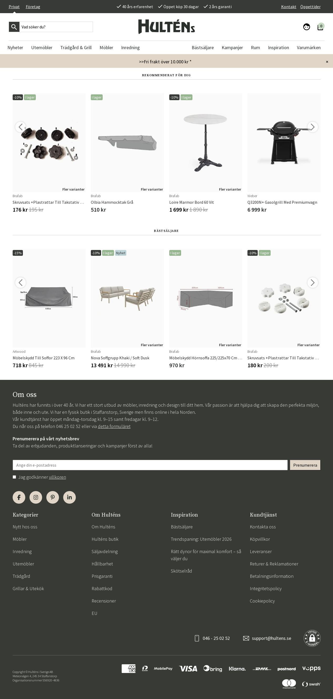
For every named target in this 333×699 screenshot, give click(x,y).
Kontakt (288, 6)
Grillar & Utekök (28, 588)
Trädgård (21, 576)
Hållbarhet (102, 564)
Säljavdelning (105, 551)
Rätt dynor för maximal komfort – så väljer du (206, 555)
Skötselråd (181, 571)
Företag (33, 6)
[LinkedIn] (69, 497)
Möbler (20, 539)
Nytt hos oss (25, 527)
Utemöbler (23, 564)
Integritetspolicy (266, 588)
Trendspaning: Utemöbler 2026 (201, 539)
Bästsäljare (182, 527)
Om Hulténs (103, 527)
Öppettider (310, 6)
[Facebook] (19, 497)
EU (94, 613)
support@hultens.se (271, 638)
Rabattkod (102, 588)
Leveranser (261, 551)
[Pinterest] (52, 497)
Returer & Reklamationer (274, 564)
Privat (14, 6)
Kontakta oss (263, 527)
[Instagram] (35, 497)
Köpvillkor (260, 539)
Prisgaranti (102, 576)
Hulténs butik (105, 539)
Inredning (22, 551)
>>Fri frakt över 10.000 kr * (165, 62)
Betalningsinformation (272, 576)
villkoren (57, 477)
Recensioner (104, 601)
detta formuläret (114, 426)
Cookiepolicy (262, 601)
